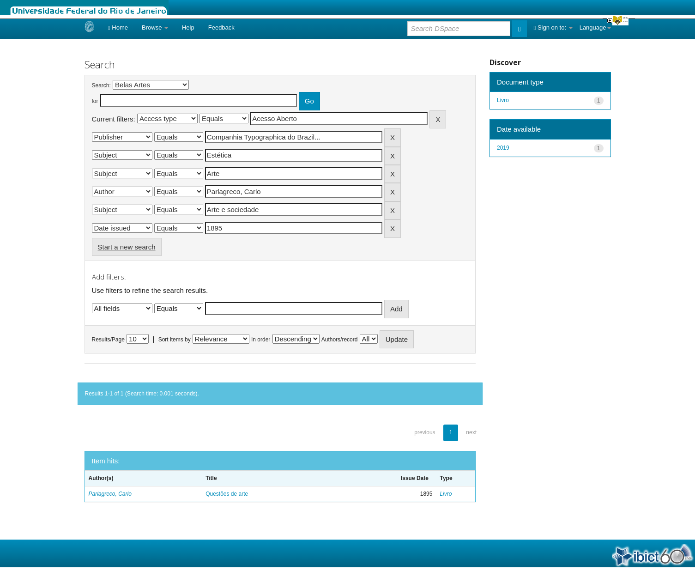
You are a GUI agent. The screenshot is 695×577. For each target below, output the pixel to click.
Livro (446, 494)
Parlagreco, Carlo (110, 494)
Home (118, 27)
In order (260, 339)
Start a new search (127, 247)
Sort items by (174, 339)
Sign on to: (553, 27)
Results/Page (108, 339)
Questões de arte (226, 494)
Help (188, 27)
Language (595, 27)
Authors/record (339, 339)
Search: (101, 85)
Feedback (221, 27)
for (95, 101)
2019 (503, 148)
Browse (155, 27)
